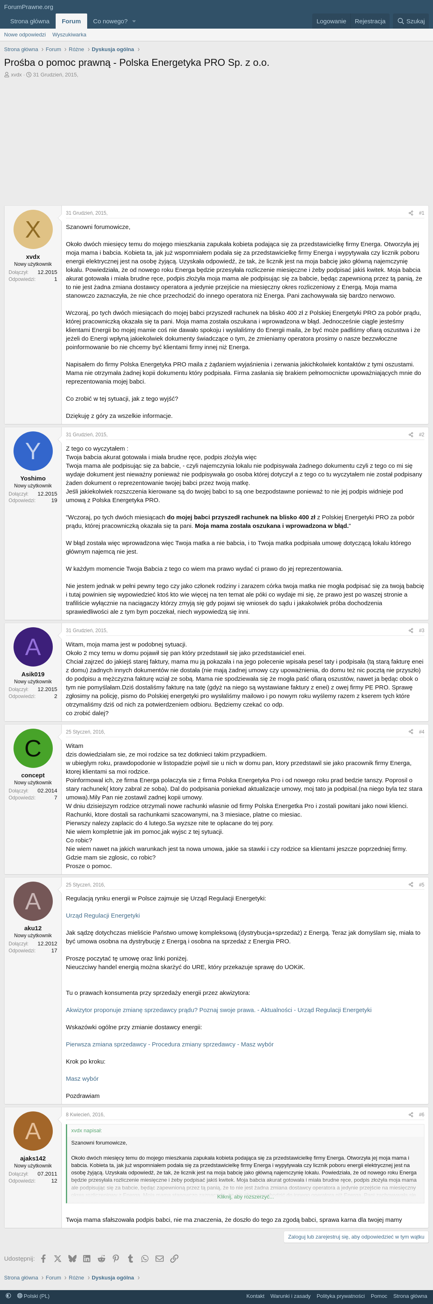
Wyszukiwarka (69, 34)
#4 (421, 732)
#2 (421, 435)
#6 (421, 1115)
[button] (134, 21)
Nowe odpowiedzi (25, 34)
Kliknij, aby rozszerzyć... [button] (245, 1197)
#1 (421, 213)
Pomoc (379, 1296)
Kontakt (255, 1296)
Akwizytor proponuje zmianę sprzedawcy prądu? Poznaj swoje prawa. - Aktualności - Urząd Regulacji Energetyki (219, 1009)
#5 (421, 885)
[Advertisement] (216, 144)
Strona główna (30, 21)
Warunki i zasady (291, 1296)
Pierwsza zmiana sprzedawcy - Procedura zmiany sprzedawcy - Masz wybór (170, 1044)
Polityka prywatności (341, 1296)
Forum (71, 21)
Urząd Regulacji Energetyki (103, 915)
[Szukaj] (411, 21)
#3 (421, 630)
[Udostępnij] (411, 213)
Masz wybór (82, 1078)
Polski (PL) (33, 1296)
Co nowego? (110, 21)
